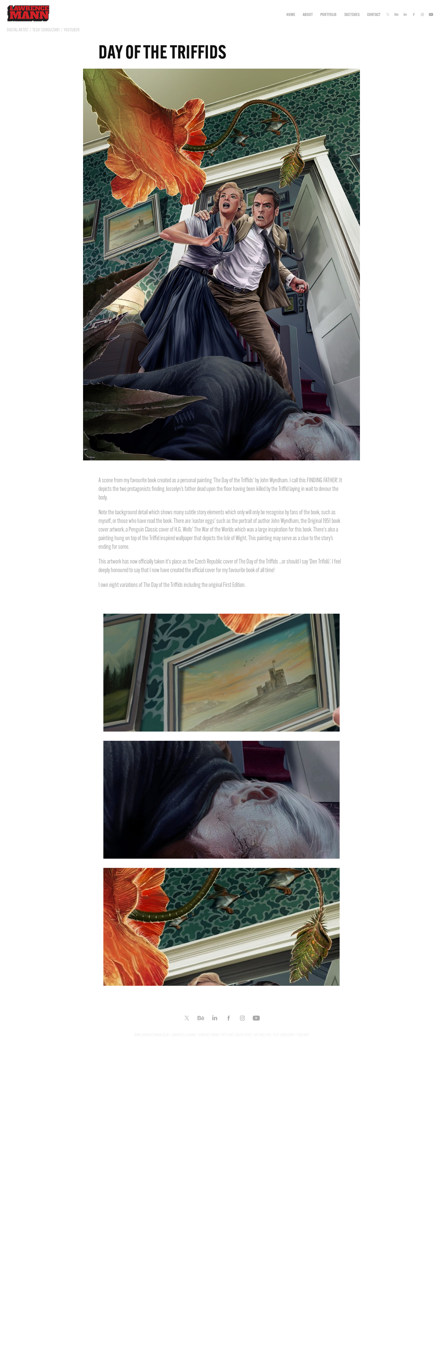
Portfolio (328, 14)
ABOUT (308, 14)
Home (290, 14)
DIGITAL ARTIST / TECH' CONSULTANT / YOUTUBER (43, 30)
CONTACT (374, 14)
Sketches (352, 14)
